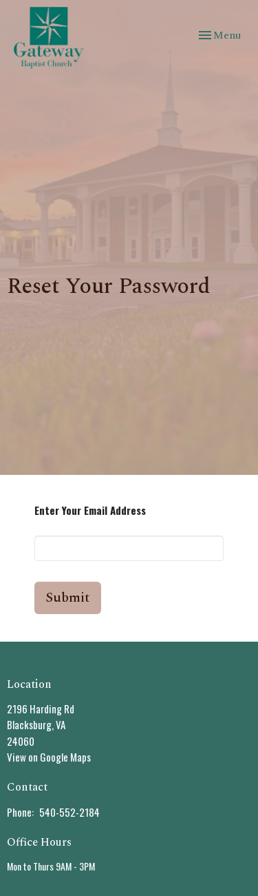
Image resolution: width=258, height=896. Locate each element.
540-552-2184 (69, 811)
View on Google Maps (49, 756)
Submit (67, 597)
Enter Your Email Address (90, 510)
